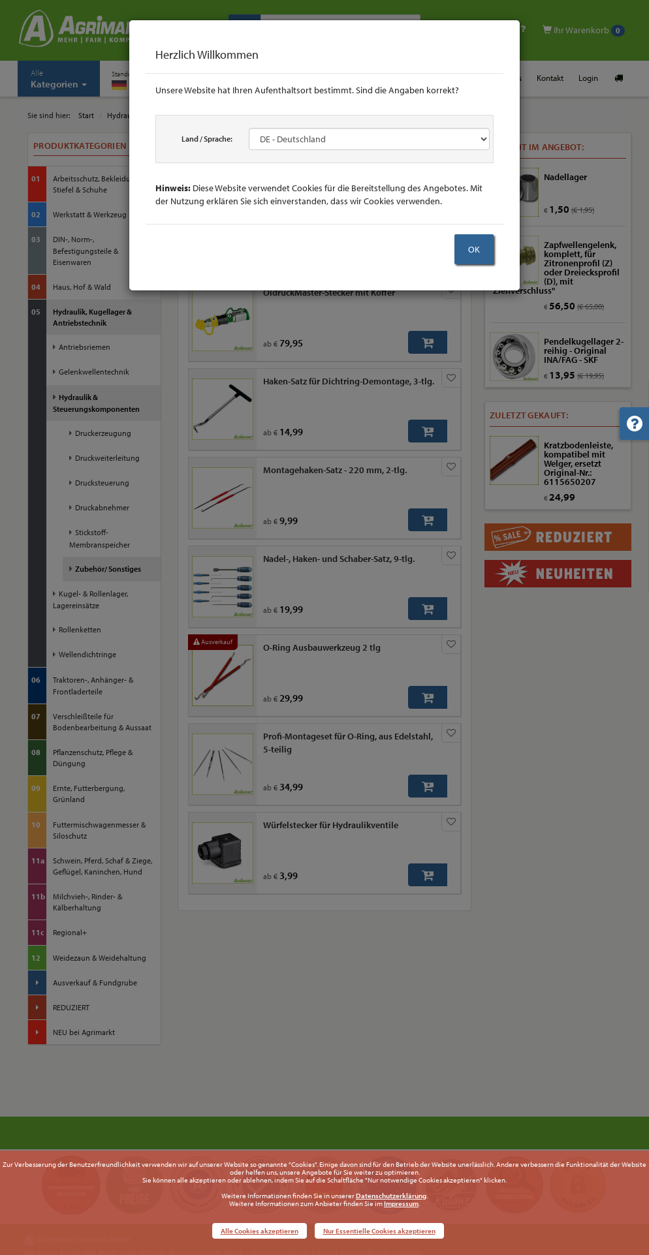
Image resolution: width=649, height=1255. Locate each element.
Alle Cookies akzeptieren (259, 1230)
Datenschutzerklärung (391, 1195)
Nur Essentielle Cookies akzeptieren (379, 1230)
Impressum (401, 1203)
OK (474, 249)
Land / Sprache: (207, 139)
